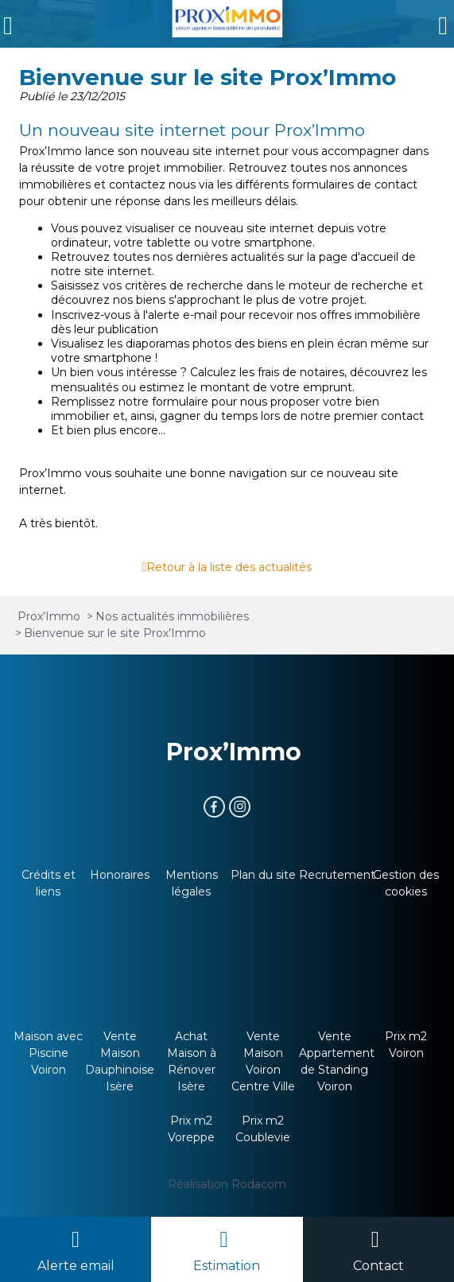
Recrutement (337, 875)
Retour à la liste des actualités (229, 567)
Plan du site (263, 875)
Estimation (226, 1265)
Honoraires (119, 875)
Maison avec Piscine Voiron (48, 1053)
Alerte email (75, 1265)
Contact (378, 1265)
